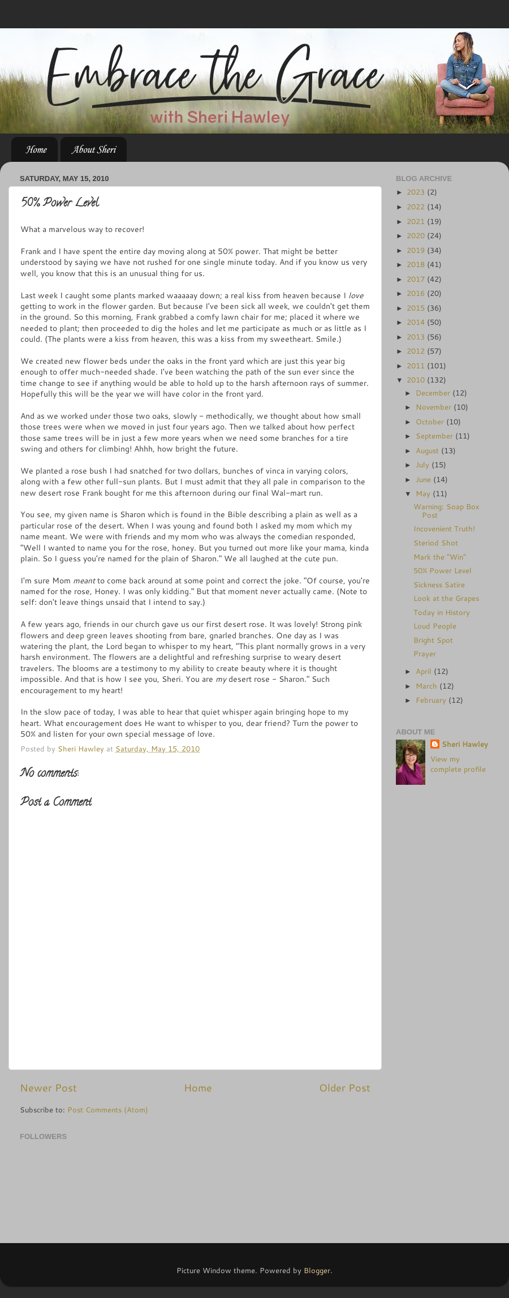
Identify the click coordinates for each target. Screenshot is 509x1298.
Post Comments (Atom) (107, 1109)
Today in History (441, 612)
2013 (417, 337)
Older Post (344, 1088)
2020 (417, 235)
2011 (417, 365)
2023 (417, 192)
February (432, 700)
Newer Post (48, 1088)
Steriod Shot (435, 543)
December (434, 393)
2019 (417, 250)
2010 (417, 380)
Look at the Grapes (446, 598)
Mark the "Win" (439, 557)
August (428, 450)
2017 (417, 279)
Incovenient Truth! (444, 528)
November (435, 407)
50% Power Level (442, 570)
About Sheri (93, 149)
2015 (417, 308)
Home (35, 149)
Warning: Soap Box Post (446, 510)
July (424, 464)
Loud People (434, 626)
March (427, 686)
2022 (417, 206)
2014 (417, 322)
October (431, 421)
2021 (417, 221)
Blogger (317, 1270)
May (424, 493)
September (435, 436)
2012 (417, 351)
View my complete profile (458, 764)
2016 (417, 293)
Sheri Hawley (465, 744)
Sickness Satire (439, 584)
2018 (417, 264)
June (424, 479)
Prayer (424, 653)
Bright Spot (433, 640)
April (425, 671)
